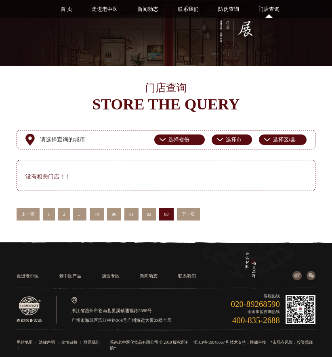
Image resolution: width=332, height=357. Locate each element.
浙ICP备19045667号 (211, 342)
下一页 (188, 214)
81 (131, 214)
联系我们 (188, 9)
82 (149, 214)
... (79, 214)
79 (97, 214)
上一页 (28, 214)
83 (166, 214)
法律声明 (47, 342)
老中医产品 (70, 275)
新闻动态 (147, 9)
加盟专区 (111, 275)
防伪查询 (228, 9)
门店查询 (268, 9)
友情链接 (69, 342)
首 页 (66, 9)
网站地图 (25, 342)
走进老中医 (105, 9)
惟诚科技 (258, 342)
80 (114, 214)
